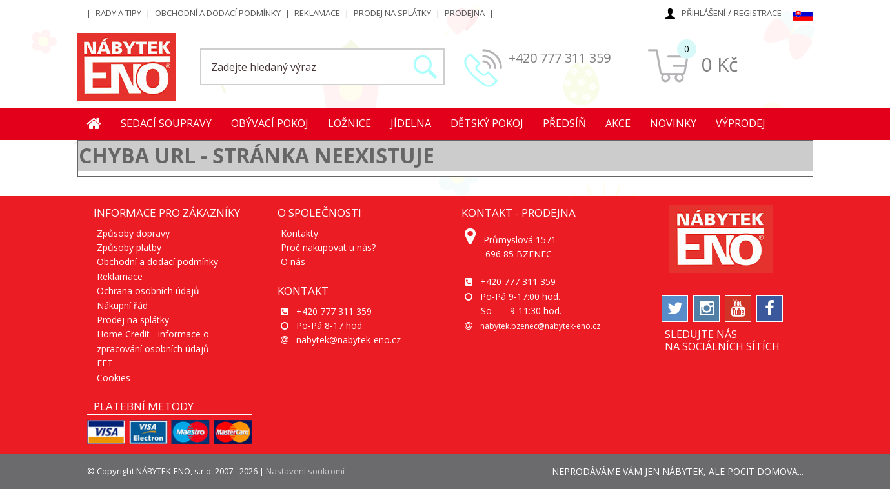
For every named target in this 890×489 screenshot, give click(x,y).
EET (105, 363)
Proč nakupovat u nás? (328, 247)
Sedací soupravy (166, 123)
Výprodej (740, 123)
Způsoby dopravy (133, 233)
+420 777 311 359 (560, 57)
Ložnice (349, 123)
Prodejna (465, 13)
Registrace (758, 13)
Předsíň (564, 123)
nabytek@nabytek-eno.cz (348, 340)
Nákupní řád (122, 305)
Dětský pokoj (486, 123)
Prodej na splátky (392, 13)
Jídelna (410, 123)
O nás (293, 261)
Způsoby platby (129, 247)
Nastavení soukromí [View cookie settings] (305, 471)
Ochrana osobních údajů (148, 290)
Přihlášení (703, 13)
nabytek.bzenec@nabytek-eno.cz (540, 326)
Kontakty (299, 233)
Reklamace (317, 13)
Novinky (673, 123)
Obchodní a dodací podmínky (218, 13)
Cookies (113, 378)
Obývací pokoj (269, 123)
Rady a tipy (118, 13)
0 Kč (719, 64)
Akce (618, 123)
